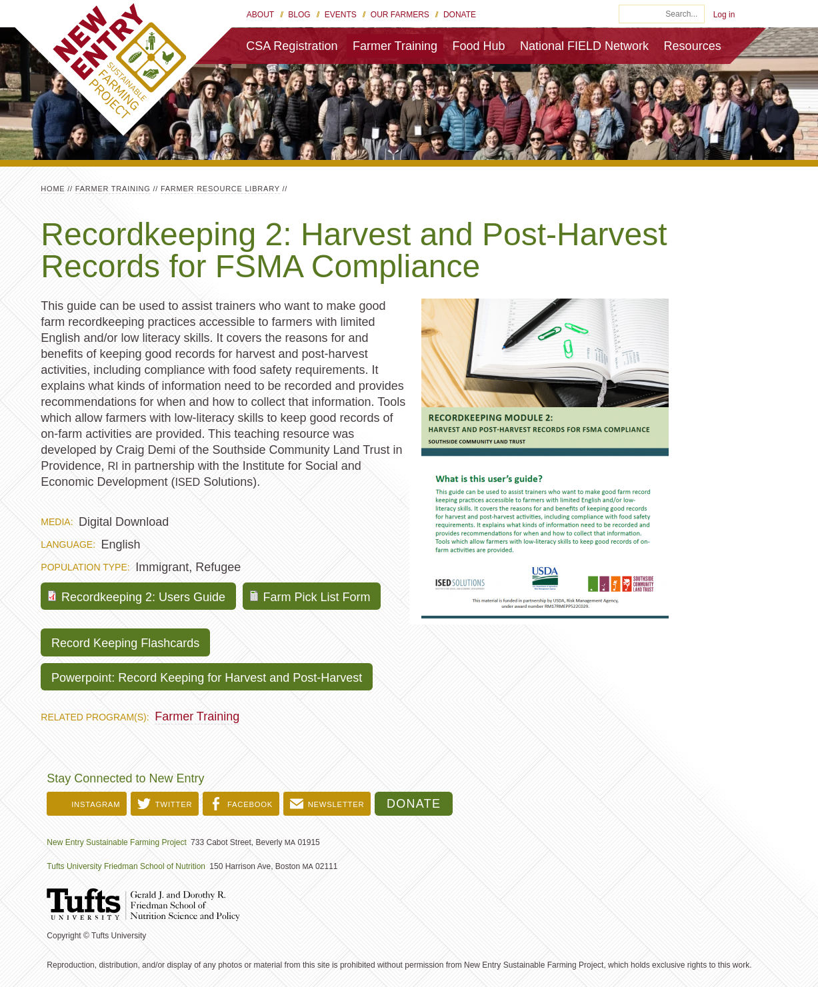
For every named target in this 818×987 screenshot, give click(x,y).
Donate (459, 14)
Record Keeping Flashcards (125, 643)
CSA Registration (291, 46)
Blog (299, 14)
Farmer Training (395, 46)
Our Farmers (400, 14)
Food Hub (478, 46)
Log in (724, 14)
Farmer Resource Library (220, 189)
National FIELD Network (584, 46)
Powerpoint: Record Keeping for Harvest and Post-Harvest (206, 677)
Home (53, 189)
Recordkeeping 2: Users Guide (143, 597)
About (260, 14)
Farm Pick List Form (316, 597)
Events (341, 14)
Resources (692, 46)
